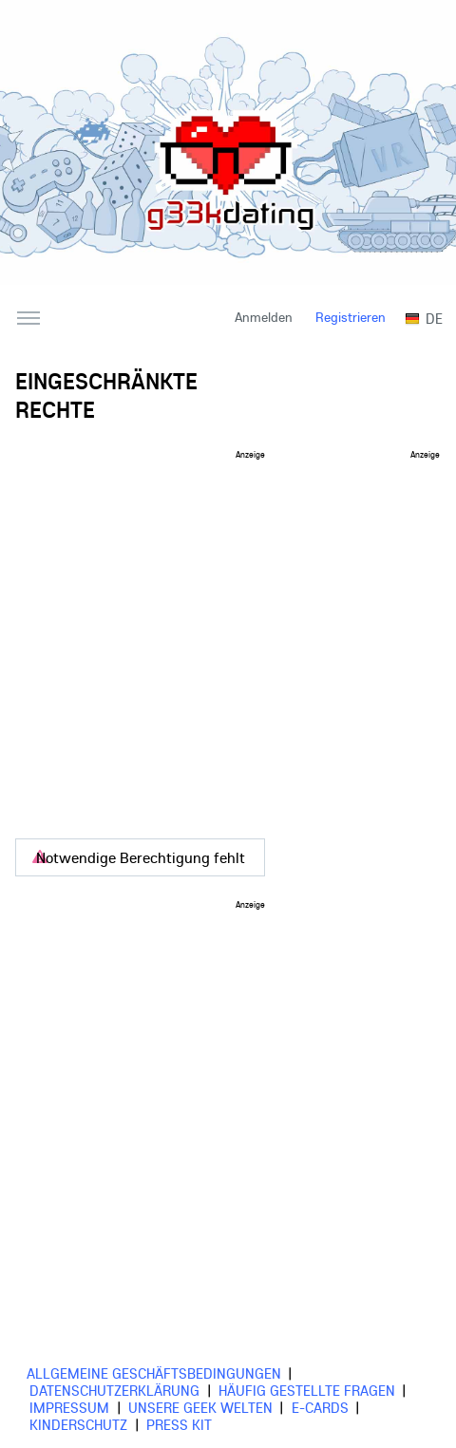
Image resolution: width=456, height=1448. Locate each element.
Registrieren (350, 317)
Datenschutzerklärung (114, 1390)
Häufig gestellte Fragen (306, 1390)
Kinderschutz (78, 1424)
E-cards (320, 1407)
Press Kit (179, 1424)
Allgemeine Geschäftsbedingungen (154, 1373)
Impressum (69, 1407)
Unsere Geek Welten (200, 1407)
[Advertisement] (178, 637)
